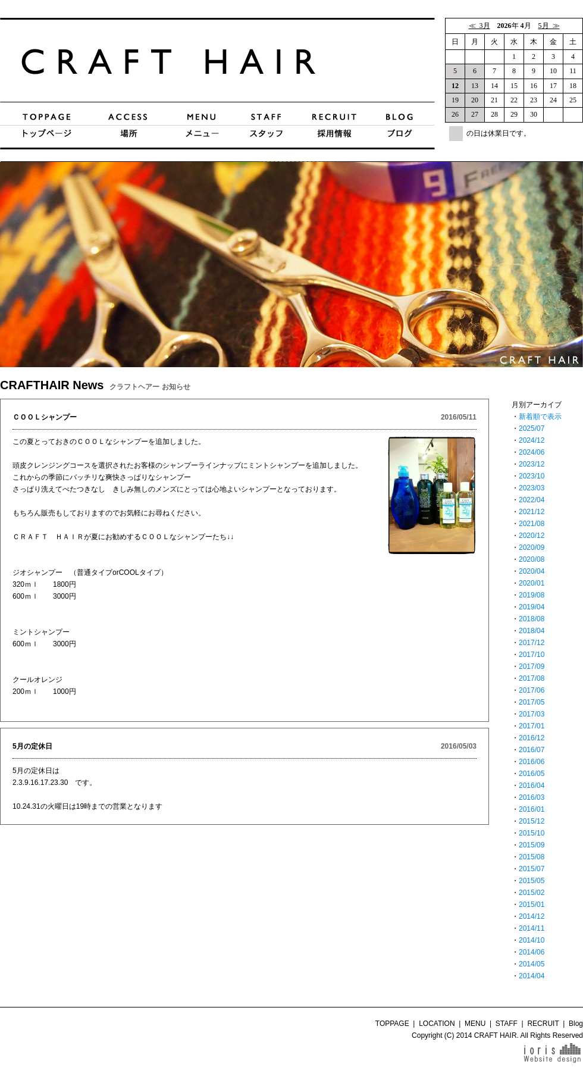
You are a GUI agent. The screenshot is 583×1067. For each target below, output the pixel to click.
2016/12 (531, 738)
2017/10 (531, 654)
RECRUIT (543, 1023)
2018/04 (531, 631)
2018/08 (531, 619)
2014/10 (531, 940)
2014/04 (531, 976)
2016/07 (531, 750)
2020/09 (531, 547)
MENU (475, 1023)
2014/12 (531, 916)
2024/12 (531, 440)
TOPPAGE (392, 1023)
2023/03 (531, 488)
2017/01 (531, 726)
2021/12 (531, 512)
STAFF (507, 1023)
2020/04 (531, 571)
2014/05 (531, 964)
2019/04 (531, 607)
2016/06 (531, 762)
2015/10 (531, 833)
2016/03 (531, 797)
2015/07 (531, 869)
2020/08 (531, 559)
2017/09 (531, 666)
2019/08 (531, 595)
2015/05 (531, 881)
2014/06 (531, 952)
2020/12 (531, 535)
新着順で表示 (540, 416)
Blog (576, 1023)
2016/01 (531, 809)
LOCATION (437, 1023)
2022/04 (531, 500)
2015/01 (531, 904)
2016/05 (531, 773)
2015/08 (531, 857)
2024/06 (531, 452)
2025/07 (531, 428)
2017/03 (531, 714)
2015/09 (531, 845)
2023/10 (531, 476)
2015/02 (531, 892)
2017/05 (531, 702)
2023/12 (531, 464)
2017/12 (531, 643)
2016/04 (531, 785)
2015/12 (531, 821)
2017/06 (531, 690)
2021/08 (531, 524)
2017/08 (531, 678)
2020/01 (531, 583)
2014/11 (531, 928)
